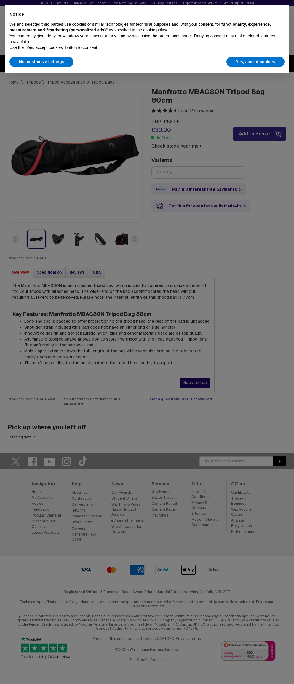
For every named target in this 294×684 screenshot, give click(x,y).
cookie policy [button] (155, 30)
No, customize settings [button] (41, 61)
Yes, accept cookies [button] (255, 61)
